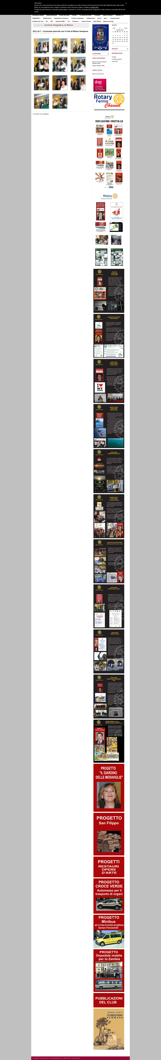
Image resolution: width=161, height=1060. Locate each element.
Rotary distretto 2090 (98, 65)
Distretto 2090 (61, 21)
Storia (99, 18)
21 (122, 39)
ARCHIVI (115, 49)
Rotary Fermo (44, 1058)
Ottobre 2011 (120, 30)
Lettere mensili (108, 15)
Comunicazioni (115, 18)
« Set (113, 28)
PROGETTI (120, 15)
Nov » (126, 28)
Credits (114, 57)
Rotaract (76, 21)
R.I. (69, 21)
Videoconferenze (51, 15)
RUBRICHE (36, 18)
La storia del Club (86, 15)
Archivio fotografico (77, 18)
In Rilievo (97, 15)
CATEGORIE (96, 54)
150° (51, 21)
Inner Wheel (97, 21)
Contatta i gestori (117, 59)
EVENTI (114, 25)
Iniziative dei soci (37, 21)
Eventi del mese (64, 15)
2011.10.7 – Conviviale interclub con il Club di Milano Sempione (60, 31)
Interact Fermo (86, 21)
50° (47, 21)
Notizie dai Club (108, 21)
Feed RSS (115, 61)
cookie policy (94, 7)
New (106, 18)
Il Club (74, 15)
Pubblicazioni (47, 18)
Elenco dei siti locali (98, 74)
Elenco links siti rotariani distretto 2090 (99, 62)
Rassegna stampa (38, 15)
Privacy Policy (76, 1058)
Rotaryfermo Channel (61, 18)
